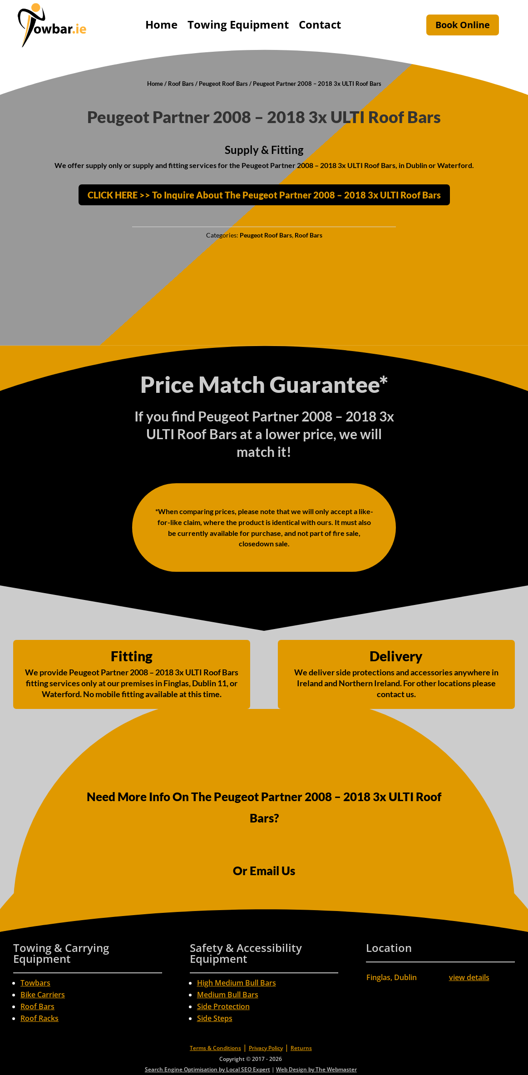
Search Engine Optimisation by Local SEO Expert (207, 1069)
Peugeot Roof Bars (223, 83)
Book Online (462, 25)
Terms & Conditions (215, 1048)
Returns (301, 1048)
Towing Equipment (238, 24)
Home (161, 24)
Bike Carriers (42, 995)
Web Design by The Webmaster (316, 1069)
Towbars (35, 983)
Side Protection (223, 1006)
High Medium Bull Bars (236, 983)
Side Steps (214, 1018)
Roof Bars (181, 83)
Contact (320, 24)
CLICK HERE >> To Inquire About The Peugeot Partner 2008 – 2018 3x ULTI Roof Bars (264, 194)
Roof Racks (39, 1018)
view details (469, 977)
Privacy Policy (266, 1048)
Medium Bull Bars (227, 995)
